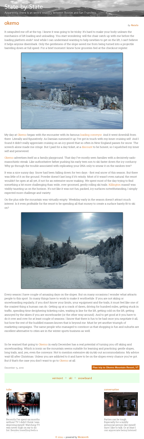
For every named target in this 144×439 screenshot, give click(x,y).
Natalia (134, 25)
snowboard (85, 378)
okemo (11, 23)
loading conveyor (91, 134)
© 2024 (59, 437)
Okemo (22, 134)
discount (87, 147)
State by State (23, 7)
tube (9, 389)
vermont (57, 378)
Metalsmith (83, 437)
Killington (115, 184)
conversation (111, 389)
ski (70, 378)
